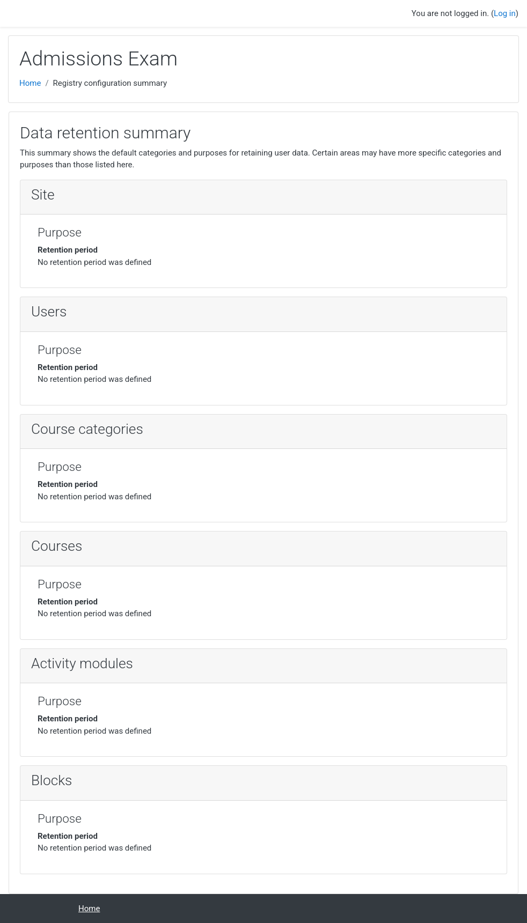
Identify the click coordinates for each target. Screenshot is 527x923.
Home (30, 83)
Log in (505, 13)
